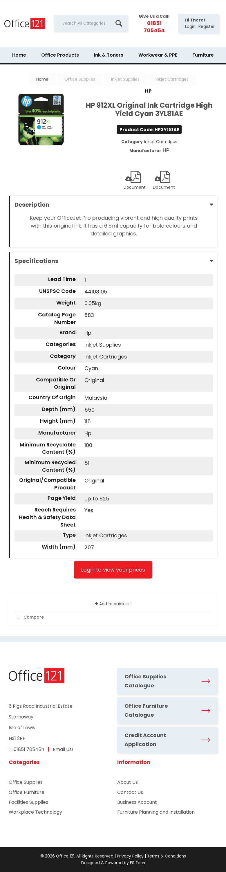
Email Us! (63, 749)
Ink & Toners (108, 55)
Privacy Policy (130, 856)
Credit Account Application (167, 740)
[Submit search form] (118, 23)
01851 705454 (29, 749)
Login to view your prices (113, 569)
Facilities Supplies (28, 802)
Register (206, 26)
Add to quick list (113, 604)
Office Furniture (26, 792)
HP (148, 91)
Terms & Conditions (166, 856)
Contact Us (130, 792)
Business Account (137, 802)
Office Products (60, 55)
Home (19, 55)
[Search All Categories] (90, 23)
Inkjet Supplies (125, 79)
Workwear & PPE (157, 55)
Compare (29, 617)
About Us (127, 782)
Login (190, 26)
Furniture (203, 55)
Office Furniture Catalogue (167, 710)
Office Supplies (79, 79)
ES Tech (137, 863)
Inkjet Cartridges (172, 79)
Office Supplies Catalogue (167, 681)
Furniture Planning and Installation (156, 812)
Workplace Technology (35, 812)
